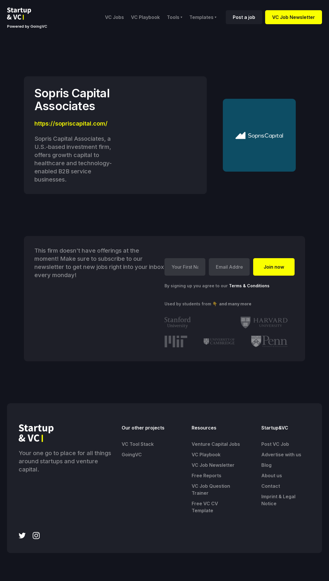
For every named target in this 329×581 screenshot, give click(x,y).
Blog (266, 465)
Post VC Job (275, 444)
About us (271, 475)
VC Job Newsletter (293, 17)
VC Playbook (145, 17)
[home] (23, 14)
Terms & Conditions (249, 285)
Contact (270, 486)
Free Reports (206, 475)
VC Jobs (114, 17)
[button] (174, 17)
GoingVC (132, 454)
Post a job (244, 17)
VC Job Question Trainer (211, 489)
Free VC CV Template (205, 507)
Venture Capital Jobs (216, 444)
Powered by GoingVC (27, 26)
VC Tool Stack (138, 444)
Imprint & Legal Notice (278, 500)
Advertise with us (281, 454)
